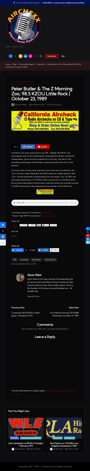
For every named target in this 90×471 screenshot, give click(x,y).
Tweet (15, 225)
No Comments (54, 105)
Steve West (34, 275)
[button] (52, 56)
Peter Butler (36, 260)
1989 (14, 260)
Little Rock (29, 83)
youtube (42, 147)
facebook (28, 147)
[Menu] (62, 56)
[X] (88, 232)
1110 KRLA (57, 438)
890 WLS (14, 438)
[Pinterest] (88, 235)
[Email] (88, 242)
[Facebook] (17, 250)
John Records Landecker (30, 438)
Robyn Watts (46, 212)
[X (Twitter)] (30, 250)
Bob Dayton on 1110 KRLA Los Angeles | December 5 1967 (64, 444)
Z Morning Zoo (50, 260)
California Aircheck (48, 216)
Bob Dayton (69, 438)
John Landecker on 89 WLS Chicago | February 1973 (26, 444)
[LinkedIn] (43, 250)
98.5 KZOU (17, 83)
